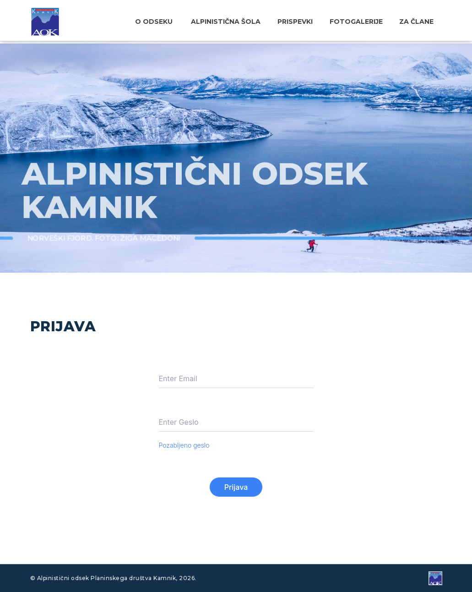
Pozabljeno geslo (184, 445)
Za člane (418, 21)
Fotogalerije (360, 21)
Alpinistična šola (236, 21)
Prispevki (302, 21)
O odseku (166, 21)
